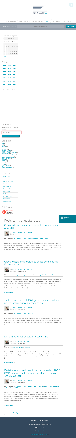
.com (3, 143)
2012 (9, 78)
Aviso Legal (34, 434)
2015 (9, 75)
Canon (3, 164)
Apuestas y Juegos (6, 158)
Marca (35, 386)
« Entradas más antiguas (12, 413)
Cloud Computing (6, 165)
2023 (4, 68)
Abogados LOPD (5, 151)
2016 (4, 75)
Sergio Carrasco (7, 201)
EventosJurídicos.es (8, 181)
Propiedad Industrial (33, 238)
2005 (14, 84)
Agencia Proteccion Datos (8, 157)
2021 (9, 68)
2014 (14, 75)
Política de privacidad (42, 434)
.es (2, 144)
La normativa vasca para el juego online (26, 337)
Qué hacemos (23, 21)
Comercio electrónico (7, 167)
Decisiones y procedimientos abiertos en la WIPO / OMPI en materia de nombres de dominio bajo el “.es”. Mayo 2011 (32, 373)
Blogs (3, 163)
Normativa (30, 313)
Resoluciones (9, 388)
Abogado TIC (4, 148)
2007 (4, 84)
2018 (9, 72)
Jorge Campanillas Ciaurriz (22, 233)
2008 (14, 81)
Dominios (19, 238)
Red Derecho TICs (7, 196)
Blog (47, 21)
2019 (4, 72)
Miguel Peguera (7, 191)
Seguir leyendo (8, 254)
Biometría (4, 162)
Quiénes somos (11, 21)
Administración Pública (7, 156)
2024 (14, 65)
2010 (4, 81)
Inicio (71, 6)
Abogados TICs (5, 153)
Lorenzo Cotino (7, 189)
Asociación (4, 160)
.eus (3, 145)
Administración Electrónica (8, 155)
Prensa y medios (37, 21)
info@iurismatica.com (41, 431)
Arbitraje (4, 159)
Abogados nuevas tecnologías (9, 152)
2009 (9, 81)
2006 (9, 84)
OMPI (24, 238)
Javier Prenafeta (7, 184)
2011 (14, 78)
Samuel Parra (6, 199)
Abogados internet (6, 150)
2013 (4, 78)
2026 (4, 65)
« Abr (4, 56)
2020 (14, 68)
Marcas (41, 386)
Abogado (4, 146)
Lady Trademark (7, 186)
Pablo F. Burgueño (7, 194)
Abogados (4, 149)
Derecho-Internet (7, 179)
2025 (9, 65)
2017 (14, 72)
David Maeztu (6, 176)
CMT (2, 166)
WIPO (46, 238)
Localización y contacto (61, 21)
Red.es (41, 238)
